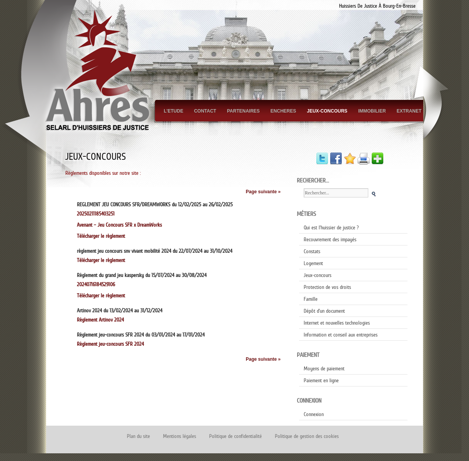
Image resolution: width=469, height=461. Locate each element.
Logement (313, 263)
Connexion (314, 414)
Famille (311, 299)
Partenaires (243, 111)
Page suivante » (263, 191)
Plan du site (138, 436)
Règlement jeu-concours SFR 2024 (110, 344)
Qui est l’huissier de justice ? (331, 227)
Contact (205, 111)
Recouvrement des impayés (330, 239)
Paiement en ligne (321, 380)
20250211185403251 (99, 214)
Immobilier (372, 111)
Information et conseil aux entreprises (341, 335)
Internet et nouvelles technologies (337, 323)
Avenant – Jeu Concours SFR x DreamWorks (119, 225)
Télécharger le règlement (101, 236)
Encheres (283, 111)
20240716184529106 (96, 284)
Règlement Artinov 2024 (100, 320)
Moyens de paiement (324, 368)
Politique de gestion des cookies (307, 436)
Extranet (409, 111)
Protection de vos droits (327, 287)
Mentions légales (179, 436)
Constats (312, 251)
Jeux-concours (327, 111)
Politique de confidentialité (235, 436)
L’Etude (173, 111)
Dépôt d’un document (324, 311)
